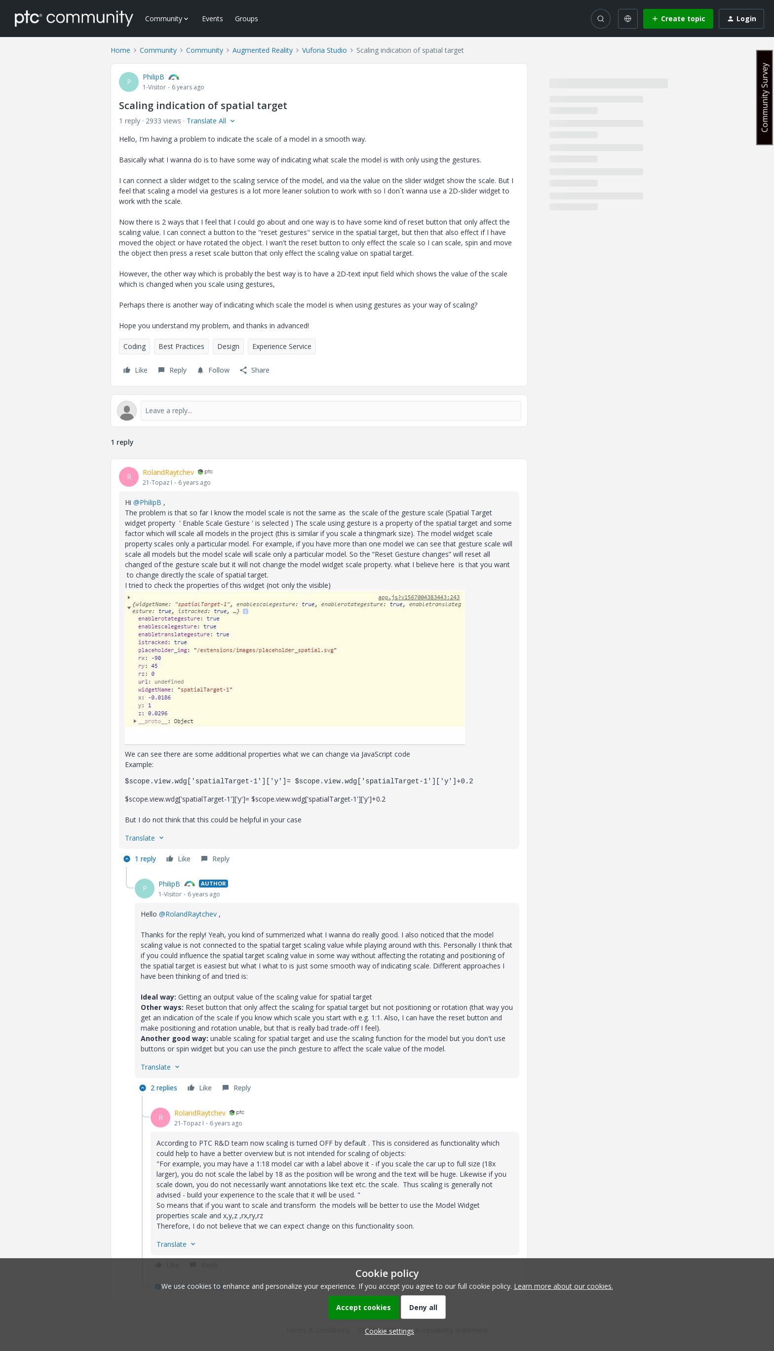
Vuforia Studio (324, 50)
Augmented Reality (262, 50)
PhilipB (153, 76)
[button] (678, 19)
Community (158, 50)
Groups (246, 18)
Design (228, 346)
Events (212, 18)
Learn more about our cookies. (563, 1286)
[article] (319, 667)
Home (120, 50)
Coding (134, 346)
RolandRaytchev (168, 472)
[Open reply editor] (319, 410)
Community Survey (764, 97)
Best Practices (181, 346)
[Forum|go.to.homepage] (74, 18)
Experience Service (281, 346)
